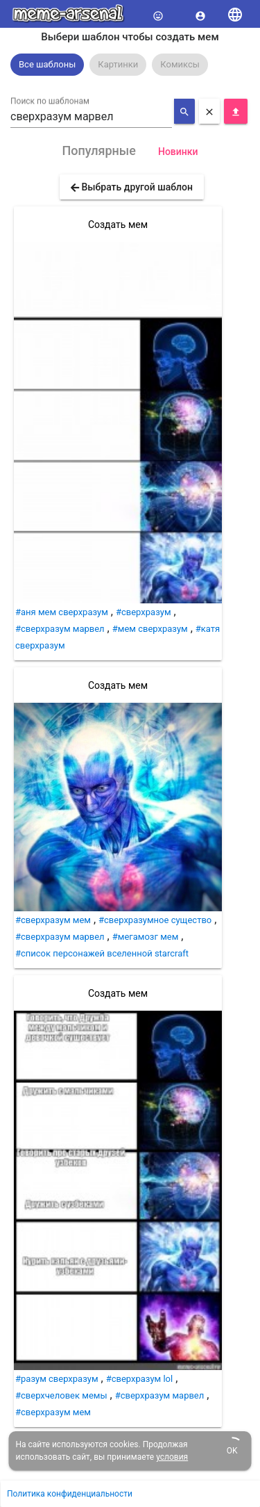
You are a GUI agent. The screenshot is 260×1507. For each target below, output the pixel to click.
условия (172, 1457)
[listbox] (130, 65)
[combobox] (91, 117)
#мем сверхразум (150, 629)
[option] (47, 65)
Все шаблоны (47, 64)
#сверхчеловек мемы (61, 1395)
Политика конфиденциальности (69, 1494)
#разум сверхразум (56, 1379)
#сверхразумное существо (154, 920)
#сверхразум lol (139, 1379)
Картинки (118, 64)
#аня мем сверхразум (61, 612)
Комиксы (180, 64)
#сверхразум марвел (60, 629)
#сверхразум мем (53, 920)
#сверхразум (143, 612)
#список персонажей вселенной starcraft (102, 953)
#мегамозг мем (145, 936)
